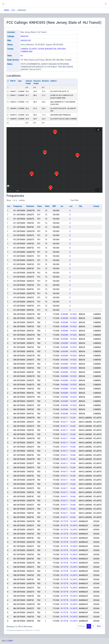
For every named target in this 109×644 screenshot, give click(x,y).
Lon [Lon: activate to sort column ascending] (70, 206)
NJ (22, 56)
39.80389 (64, 314)
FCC (13, 10)
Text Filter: (86, 200)
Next (99, 626)
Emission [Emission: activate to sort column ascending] (30, 206)
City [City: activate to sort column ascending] (80, 206)
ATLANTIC (33, 49)
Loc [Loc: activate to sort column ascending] (8, 206)
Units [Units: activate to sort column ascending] (47, 206)
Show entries (16, 200)
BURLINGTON (50, 49)
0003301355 (26, 40)
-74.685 (72, 418)
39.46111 (64, 418)
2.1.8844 (9, 641)
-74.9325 (73, 314)
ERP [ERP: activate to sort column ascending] (54, 206)
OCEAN (41, 49)
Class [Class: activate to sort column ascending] (39, 206)
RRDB (6, 10)
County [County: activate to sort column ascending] (96, 206)
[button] (105, 3)
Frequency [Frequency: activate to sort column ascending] (17, 206)
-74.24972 (73, 521)
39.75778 (64, 521)
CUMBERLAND (27, 52)
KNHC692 (25, 36)
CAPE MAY (61, 49)
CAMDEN (24, 49)
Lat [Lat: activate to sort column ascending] (61, 206)
